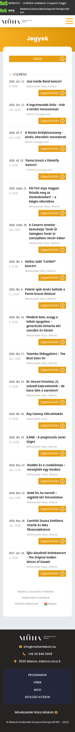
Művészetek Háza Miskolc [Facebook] (34, 712)
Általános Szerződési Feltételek (35, 591)
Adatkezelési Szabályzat (35, 597)
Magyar (50, 603)
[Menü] (69, 21)
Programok (37, 675)
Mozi (37, 690)
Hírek (38, 682)
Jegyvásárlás (50, 93)
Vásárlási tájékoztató (26, 603)
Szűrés (37, 59)
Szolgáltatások (37, 697)
